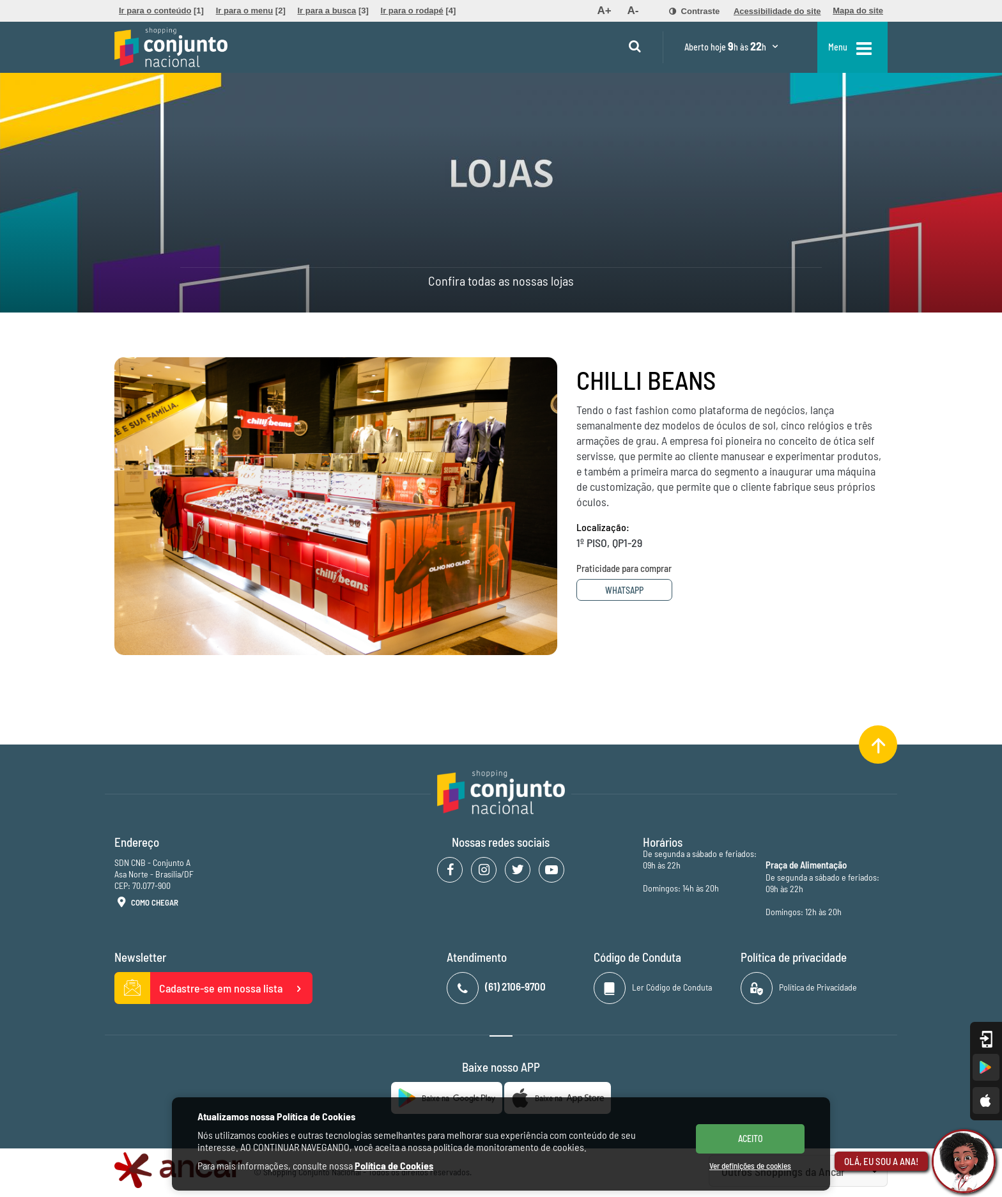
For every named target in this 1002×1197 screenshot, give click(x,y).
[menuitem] (161, 11)
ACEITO (750, 1138)
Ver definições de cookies (750, 1166)
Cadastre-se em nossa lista (213, 988)
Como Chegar (146, 903)
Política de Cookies (394, 1165)
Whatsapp (624, 590)
